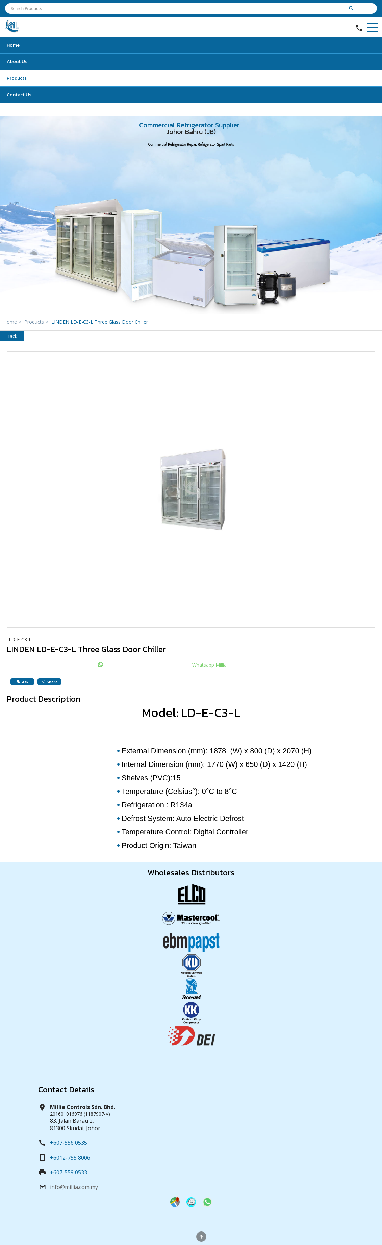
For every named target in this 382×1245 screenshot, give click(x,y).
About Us (17, 61)
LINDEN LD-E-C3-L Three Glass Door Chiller (99, 322)
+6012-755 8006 (70, 1157)
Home (13, 45)
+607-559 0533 (68, 1172)
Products (17, 78)
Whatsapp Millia (209, 665)
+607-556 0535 (68, 1142)
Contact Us (19, 94)
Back (11, 336)
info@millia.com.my (74, 1187)
